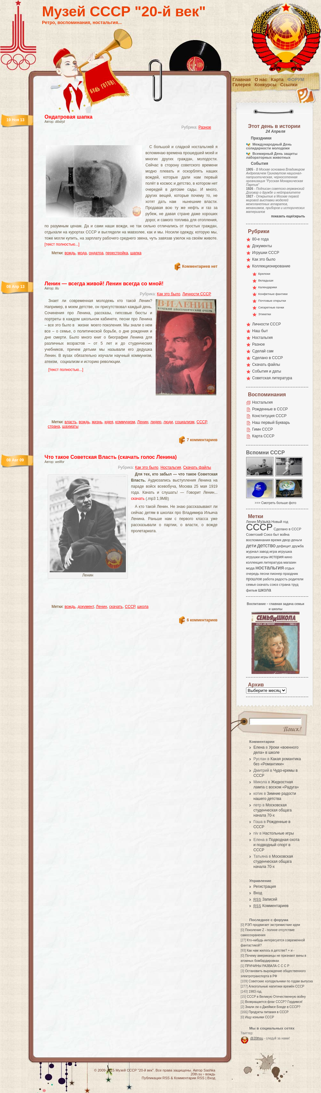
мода (82, 253)
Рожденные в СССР (270, 409)
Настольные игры (278, 833)
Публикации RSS (155, 1078)
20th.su (196, 1074)
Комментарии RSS (189, 1078)
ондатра (96, 253)
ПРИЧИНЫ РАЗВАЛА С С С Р (267, 966)
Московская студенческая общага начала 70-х (272, 810)
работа (268, 579)
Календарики (267, 287)
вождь (70, 253)
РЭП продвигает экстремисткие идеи (272, 925)
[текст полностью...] (62, 244)
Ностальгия (170, 467)
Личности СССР (196, 294)
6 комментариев (202, 620)
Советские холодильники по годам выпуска (281, 981)
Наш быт (260, 331)
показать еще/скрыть (288, 216)
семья (251, 584)
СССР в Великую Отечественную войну (276, 996)
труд (294, 584)
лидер (155, 422)
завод (264, 551)
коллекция (254, 562)
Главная (242, 79)
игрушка (285, 551)
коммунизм (125, 422)
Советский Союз (259, 534)
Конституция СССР (269, 416)
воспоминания (258, 540)
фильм (251, 590)
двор (286, 540)
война (284, 534)
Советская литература (272, 378)
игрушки (253, 557)
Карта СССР (263, 436)
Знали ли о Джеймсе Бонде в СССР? (272, 1007)
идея (108, 422)
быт (276, 534)
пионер (276, 574)
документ (86, 606)
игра (273, 551)
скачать (137, 498)
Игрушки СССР (265, 252)
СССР (202, 422)
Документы (262, 246)
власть (71, 422)
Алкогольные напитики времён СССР (276, 986)
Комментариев (271, 906)
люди (168, 422)
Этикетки (264, 314)
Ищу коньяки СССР (259, 1017)
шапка (135, 253)
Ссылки (289, 84)
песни (264, 574)
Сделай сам (263, 351)
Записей (265, 899)
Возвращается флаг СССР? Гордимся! (273, 1002)
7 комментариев (202, 440)
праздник (290, 574)
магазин (289, 562)
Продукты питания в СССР (269, 1012)
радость (281, 579)
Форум (295, 79)
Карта (277, 79)
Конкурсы (265, 84)
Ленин (142, 422)
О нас (261, 79)
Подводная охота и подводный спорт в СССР (276, 844)
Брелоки (264, 273)
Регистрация (264, 886)
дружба (298, 546)
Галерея (242, 84)
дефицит (283, 546)
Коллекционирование (271, 266)
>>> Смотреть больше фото (275, 503)
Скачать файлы (197, 467)
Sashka (209, 1070)
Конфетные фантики (273, 294)
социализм (184, 422)
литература (273, 562)
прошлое (254, 579)
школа (142, 606)
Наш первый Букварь (271, 422)
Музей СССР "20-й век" (124, 11)
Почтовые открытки (272, 300)
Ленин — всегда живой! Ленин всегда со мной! (104, 283)
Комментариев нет (200, 266)
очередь (252, 574)
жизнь (97, 422)
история (276, 557)
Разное (204, 127)
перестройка (117, 253)
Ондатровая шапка (69, 117)
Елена (259, 747)
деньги (296, 540)
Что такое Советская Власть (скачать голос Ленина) (111, 457)
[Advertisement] (123, 139)
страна (54, 426)
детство (266, 545)
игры (264, 557)
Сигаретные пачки (271, 307)
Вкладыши (265, 280)
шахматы (70, 426)
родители (295, 579)
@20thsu (256, 1038)
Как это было (168, 294)
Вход (257, 893)
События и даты (266, 371)
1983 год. (255, 991)
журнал (252, 551)
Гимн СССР (262, 429)
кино (288, 557)
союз (274, 584)
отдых (289, 568)
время (276, 540)
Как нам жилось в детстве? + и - (270, 950)
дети (251, 545)
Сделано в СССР (267, 358)
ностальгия (269, 568)
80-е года (260, 239)
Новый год (279, 522)
